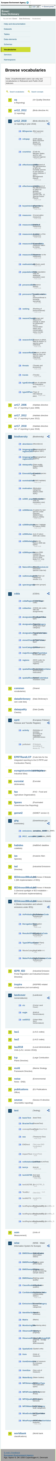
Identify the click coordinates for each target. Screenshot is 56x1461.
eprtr (17, 720)
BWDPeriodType (27, 1262)
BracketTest (27, 1123)
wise (16, 1243)
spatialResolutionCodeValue (27, 678)
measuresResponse (27, 255)
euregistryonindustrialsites (23, 770)
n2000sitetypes (27, 541)
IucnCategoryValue (27, 647)
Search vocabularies (17, 92)
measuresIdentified (27, 225)
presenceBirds (27, 285)
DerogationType (27, 924)
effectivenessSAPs (27, 186)
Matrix (25, 1320)
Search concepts (37, 92)
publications (21, 1089)
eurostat (19, 781)
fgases (18, 802)
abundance (27, 444)
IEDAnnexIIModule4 (23, 901)
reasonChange (27, 318)
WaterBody (27, 1377)
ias (15, 856)
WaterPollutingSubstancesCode (27, 958)
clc (23, 1005)
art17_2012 (20, 415)
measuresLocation (27, 234)
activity (25, 730)
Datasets (8, 29)
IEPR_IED (19, 971)
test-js (25, 1167)
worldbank (20, 1433)
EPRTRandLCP (22, 757)
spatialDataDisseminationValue (27, 669)
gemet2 (18, 813)
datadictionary (22, 699)
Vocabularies (10, 49)
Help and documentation (15, 24)
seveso (18, 1100)
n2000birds (27, 510)
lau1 (16, 1032)
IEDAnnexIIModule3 (23, 887)
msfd (17, 1068)
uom (16, 1232)
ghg (16, 820)
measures (26, 215)
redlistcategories (27, 576)
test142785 (27, 1175)
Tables (7, 34)
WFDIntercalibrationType (27, 1383)
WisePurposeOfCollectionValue (27, 1420)
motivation (27, 488)
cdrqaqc (26, 139)
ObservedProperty (27, 1331)
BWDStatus (27, 1278)
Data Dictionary (24, 19)
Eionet (15, 19)
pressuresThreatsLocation (27, 294)
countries (26, 152)
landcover (20, 995)
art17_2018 (20, 426)
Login (34, 6)
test (16, 1110)
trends (25, 375)
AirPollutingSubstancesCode (27, 914)
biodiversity (21, 436)
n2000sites (27, 534)
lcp (16, 1057)
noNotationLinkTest (27, 1162)
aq (15, 99)
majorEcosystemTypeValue (27, 653)
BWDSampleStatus (27, 1269)
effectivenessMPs (27, 165)
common (19, 688)
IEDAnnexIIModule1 (23, 877)
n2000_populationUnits (27, 499)
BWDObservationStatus (27, 1253)
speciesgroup (27, 585)
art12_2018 (20, 121)
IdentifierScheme (27, 1312)
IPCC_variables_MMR (27, 836)
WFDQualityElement (27, 1399)
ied (16, 866)
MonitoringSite (27, 1325)
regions (25, 660)
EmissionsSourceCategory (27, 1303)
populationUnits (27, 272)
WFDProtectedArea (27, 1392)
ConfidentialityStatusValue (27, 1292)
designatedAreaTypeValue (27, 617)
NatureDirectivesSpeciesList (27, 567)
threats (25, 365)
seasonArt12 (27, 340)
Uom (24, 1354)
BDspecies (27, 131)
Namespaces (10, 60)
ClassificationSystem (27, 1285)
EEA (15, 2)
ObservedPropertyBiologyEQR (27, 1338)
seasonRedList (27, 352)
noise (17, 1078)
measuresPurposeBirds (27, 244)
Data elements (10, 39)
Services (7, 54)
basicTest (26, 1118)
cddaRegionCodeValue (27, 601)
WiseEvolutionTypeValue (27, 1413)
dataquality (27, 465)
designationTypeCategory (27, 624)
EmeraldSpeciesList (27, 473)
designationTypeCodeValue (27, 633)
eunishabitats (27, 480)
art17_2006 (20, 405)
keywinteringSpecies (27, 206)
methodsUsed (27, 264)
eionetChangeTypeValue (27, 640)
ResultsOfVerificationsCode (27, 933)
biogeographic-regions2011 (27, 458)
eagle (24, 1012)
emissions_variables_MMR (27, 831)
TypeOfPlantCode (27, 943)
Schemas (8, 44)
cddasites (26, 608)
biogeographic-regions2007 (27, 450)
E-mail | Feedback (12, 1452)
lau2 (16, 1039)
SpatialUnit (27, 1349)
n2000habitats (27, 525)
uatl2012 (26, 1019)
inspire (18, 984)
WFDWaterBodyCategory (27, 1406)
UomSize (26, 1370)
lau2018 (18, 1047)
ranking (25, 309)
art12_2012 (20, 110)
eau (24, 1137)
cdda (17, 593)
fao (16, 792)
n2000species (27, 552)
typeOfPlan (27, 392)
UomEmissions (27, 1361)
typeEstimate (27, 383)
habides (18, 845)
